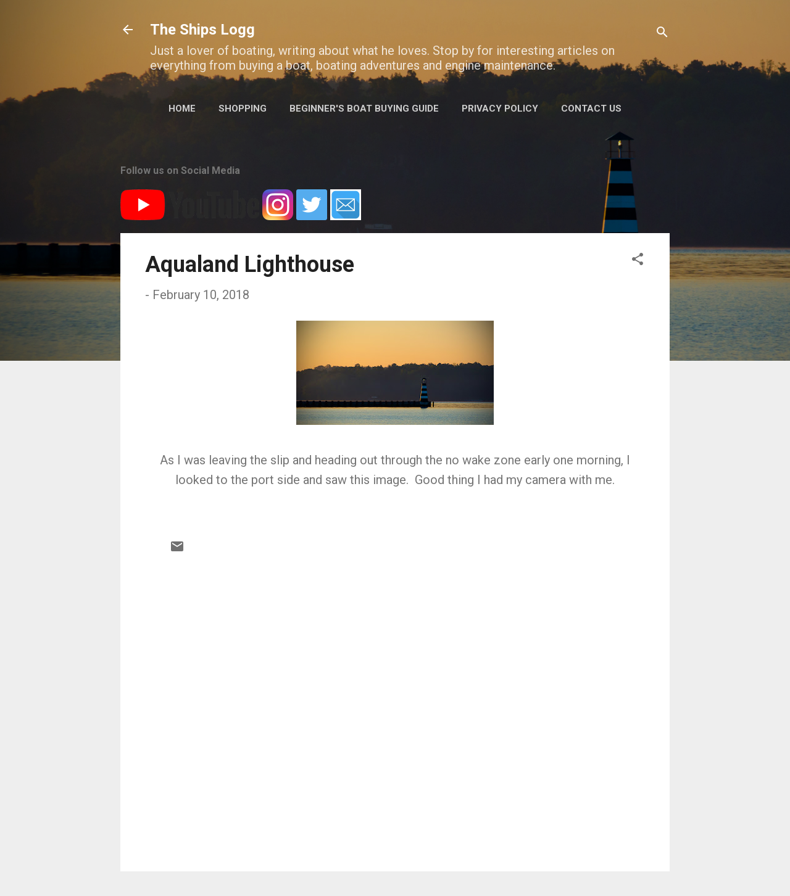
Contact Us (591, 108)
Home (182, 108)
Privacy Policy (500, 108)
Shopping (242, 108)
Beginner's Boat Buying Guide (364, 108)
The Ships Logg (202, 29)
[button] (637, 260)
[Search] (662, 33)
